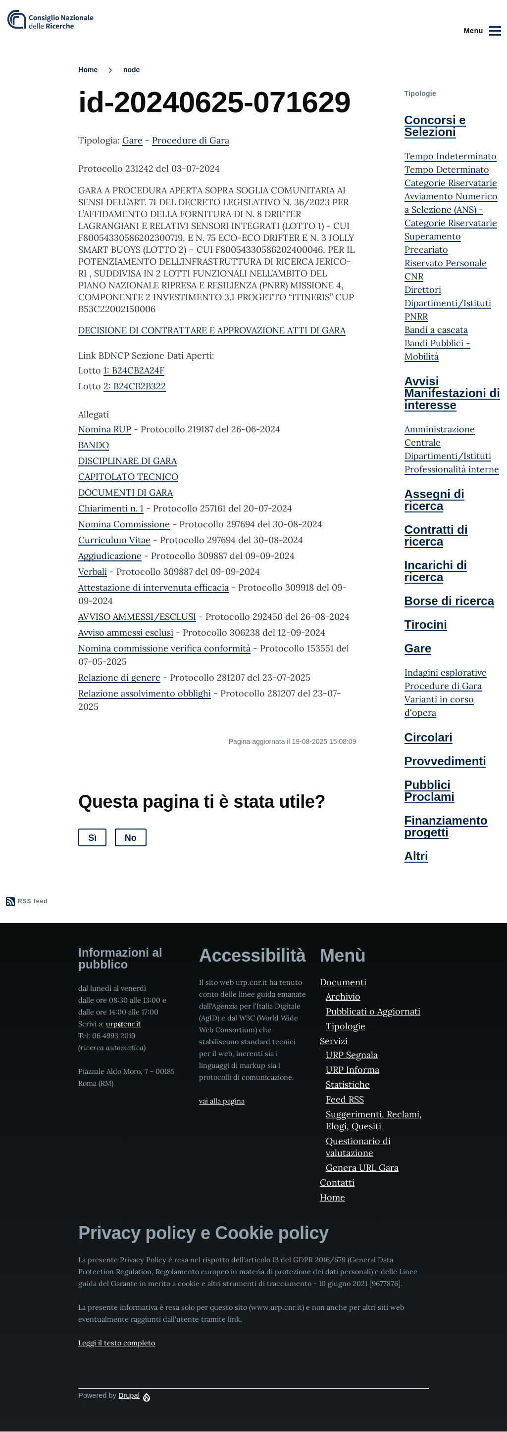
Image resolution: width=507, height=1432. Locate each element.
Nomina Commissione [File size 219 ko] (124, 524)
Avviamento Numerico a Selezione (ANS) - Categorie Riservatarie (451, 209)
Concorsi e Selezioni (435, 126)
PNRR (416, 316)
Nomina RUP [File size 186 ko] (104, 429)
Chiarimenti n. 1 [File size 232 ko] (111, 508)
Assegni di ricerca (434, 499)
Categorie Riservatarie (451, 182)
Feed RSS (345, 1099)
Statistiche (348, 1084)
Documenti (343, 982)
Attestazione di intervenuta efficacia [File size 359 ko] (153, 587)
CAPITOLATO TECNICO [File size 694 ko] (128, 476)
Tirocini (426, 624)
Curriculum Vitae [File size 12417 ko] (114, 540)
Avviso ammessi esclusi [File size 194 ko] (125, 632)
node (131, 70)
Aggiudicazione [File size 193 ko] (110, 555)
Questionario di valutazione (358, 1146)
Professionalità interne (452, 469)
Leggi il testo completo (116, 1343)
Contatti (337, 1182)
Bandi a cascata (436, 329)
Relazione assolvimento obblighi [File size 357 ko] (144, 693)
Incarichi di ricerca (436, 571)
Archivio (343, 996)
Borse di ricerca (449, 600)
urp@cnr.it (123, 1023)
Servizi (334, 1041)
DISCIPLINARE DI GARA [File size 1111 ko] (127, 460)
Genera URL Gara (362, 1167)
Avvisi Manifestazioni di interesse (452, 393)
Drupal (129, 1395)
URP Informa (352, 1069)
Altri (416, 856)
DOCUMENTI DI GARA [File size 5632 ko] (125, 492)
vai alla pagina (222, 1101)
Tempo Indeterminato (451, 156)
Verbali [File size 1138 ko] (92, 571)
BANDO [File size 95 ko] (93, 445)
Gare (132, 140)
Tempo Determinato (447, 169)
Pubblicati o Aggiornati (373, 1011)
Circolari (429, 737)
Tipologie (345, 1026)
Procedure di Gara (190, 140)
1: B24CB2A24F (133, 370)
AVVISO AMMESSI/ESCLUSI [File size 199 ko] (137, 616)
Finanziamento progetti (446, 826)
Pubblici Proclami (430, 790)
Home (88, 70)
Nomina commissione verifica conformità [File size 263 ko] (164, 648)
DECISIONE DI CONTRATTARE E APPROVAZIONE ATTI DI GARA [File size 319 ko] (212, 330)
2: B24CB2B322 (134, 386)
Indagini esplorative (446, 672)
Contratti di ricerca (436, 535)
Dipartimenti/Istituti (448, 456)
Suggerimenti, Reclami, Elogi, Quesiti (374, 1120)
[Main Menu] (481, 31)
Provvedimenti (445, 761)
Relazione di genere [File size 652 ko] (119, 677)
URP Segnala (352, 1055)
